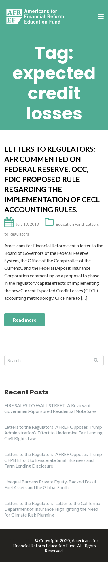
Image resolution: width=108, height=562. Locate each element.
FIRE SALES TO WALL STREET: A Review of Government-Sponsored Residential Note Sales (50, 408)
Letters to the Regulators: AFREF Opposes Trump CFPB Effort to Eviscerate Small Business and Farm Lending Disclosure (53, 459)
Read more (24, 319)
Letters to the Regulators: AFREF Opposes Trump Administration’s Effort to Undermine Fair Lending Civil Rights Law (53, 432)
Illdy (29, 540)
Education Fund (70, 224)
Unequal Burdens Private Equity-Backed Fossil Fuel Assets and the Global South (50, 484)
